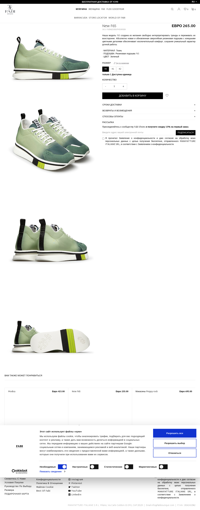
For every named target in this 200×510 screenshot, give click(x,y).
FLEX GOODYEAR (115, 9)
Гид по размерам (121, 63)
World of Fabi (116, 18)
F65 (103, 9)
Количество (109, 80)
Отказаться (174, 485)
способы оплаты (112, 117)
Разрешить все (174, 465)
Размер (106, 63)
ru (194, 2)
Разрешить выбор (174, 475)
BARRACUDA (80, 18)
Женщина (94, 9)
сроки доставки (112, 105)
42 (120, 69)
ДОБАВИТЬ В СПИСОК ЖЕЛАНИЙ (167, 95)
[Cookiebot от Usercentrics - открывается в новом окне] (19, 504)
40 (105, 69)
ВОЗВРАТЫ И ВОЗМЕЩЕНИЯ (117, 111)
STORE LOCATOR (98, 18)
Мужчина (81, 9)
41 (112, 69)
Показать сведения (51, 504)
